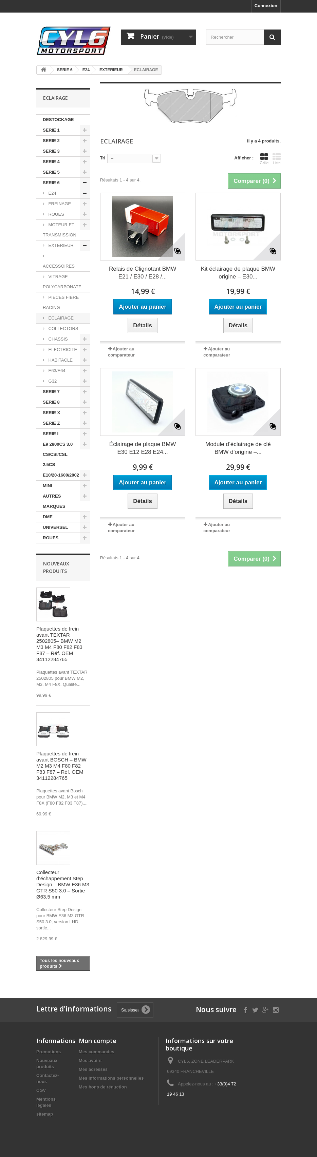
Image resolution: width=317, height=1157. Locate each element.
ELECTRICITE (62, 349)
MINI (47, 485)
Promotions (48, 1051)
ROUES (55, 214)
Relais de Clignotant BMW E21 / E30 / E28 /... (142, 273)
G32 (52, 381)
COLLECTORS (62, 328)
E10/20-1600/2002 (61, 475)
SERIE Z (51, 423)
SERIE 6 (51, 182)
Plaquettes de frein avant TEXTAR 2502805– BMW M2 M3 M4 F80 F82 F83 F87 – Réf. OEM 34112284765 (59, 644)
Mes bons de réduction (103, 1086)
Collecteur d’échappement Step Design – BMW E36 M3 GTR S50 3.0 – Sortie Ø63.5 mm (62, 884)
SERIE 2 (51, 140)
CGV (41, 1090)
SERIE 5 (51, 172)
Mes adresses (93, 1069)
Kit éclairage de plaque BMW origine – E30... (238, 273)
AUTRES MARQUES (54, 501)
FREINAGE (59, 203)
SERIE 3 (51, 151)
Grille (264, 159)
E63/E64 (56, 370)
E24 (51, 193)
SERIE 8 (51, 402)
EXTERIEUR (60, 245)
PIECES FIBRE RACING (61, 302)
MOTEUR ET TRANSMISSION (59, 229)
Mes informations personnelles (111, 1078)
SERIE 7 (51, 391)
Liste (277, 159)
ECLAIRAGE (60, 318)
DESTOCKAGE (58, 119)
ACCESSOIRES (59, 266)
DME (48, 516)
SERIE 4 (51, 161)
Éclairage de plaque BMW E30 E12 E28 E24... (142, 448)
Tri (103, 157)
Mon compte (97, 1041)
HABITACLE (60, 360)
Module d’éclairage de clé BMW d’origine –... (238, 448)
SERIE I (50, 433)
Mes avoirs (90, 1060)
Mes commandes (96, 1051)
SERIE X (51, 412)
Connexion (266, 5)
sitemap (44, 1114)
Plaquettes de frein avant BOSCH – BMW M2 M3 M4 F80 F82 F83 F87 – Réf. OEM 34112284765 (61, 766)
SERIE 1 (51, 130)
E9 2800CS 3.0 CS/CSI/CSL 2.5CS (58, 454)
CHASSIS (57, 339)
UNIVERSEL (55, 527)
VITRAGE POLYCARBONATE (62, 281)
